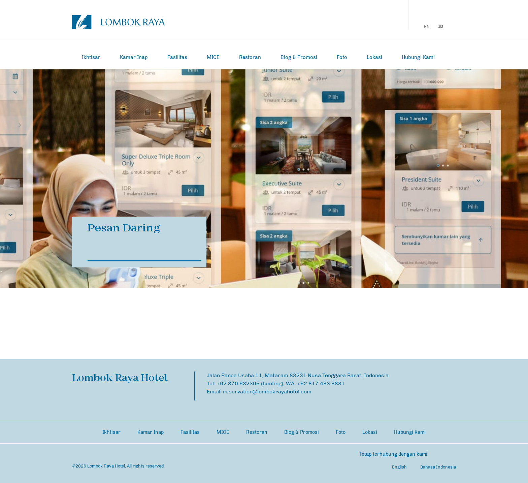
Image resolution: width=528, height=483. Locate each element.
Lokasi (374, 57)
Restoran (250, 57)
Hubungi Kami (418, 57)
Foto (342, 57)
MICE (213, 57)
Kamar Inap (134, 57)
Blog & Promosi (298, 57)
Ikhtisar (91, 57)
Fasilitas (177, 57)
